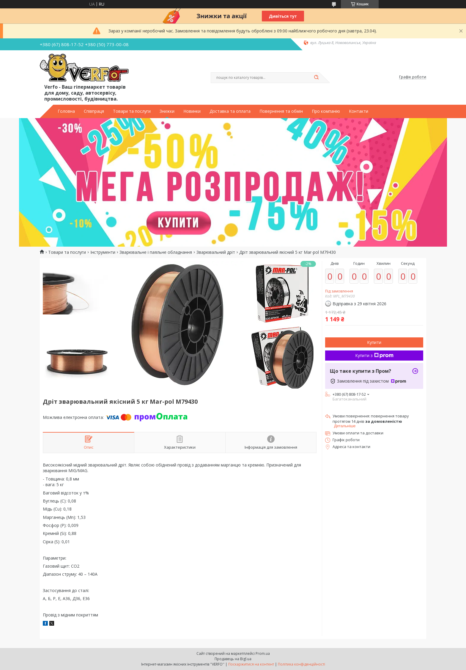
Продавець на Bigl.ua (233, 658)
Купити (374, 342)
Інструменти (102, 252)
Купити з (374, 355)
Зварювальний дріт (215, 252)
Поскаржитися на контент (251, 664)
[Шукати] (316, 77)
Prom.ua (263, 653)
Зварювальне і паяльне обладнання (155, 252)
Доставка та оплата (230, 111)
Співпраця (94, 111)
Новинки (192, 111)
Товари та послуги (132, 111)
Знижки (167, 111)
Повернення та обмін (281, 111)
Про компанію (326, 111)
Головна (66, 111)
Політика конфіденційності (301, 664)
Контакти (358, 111)
